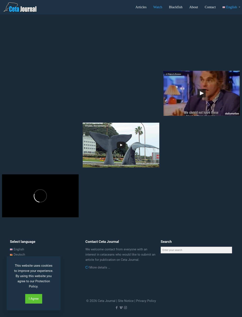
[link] (201, 93)
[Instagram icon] (125, 308)
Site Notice (126, 301)
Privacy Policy (146, 301)
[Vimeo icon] (121, 308)
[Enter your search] (196, 250)
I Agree (34, 299)
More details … (99, 267)
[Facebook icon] (116, 308)
